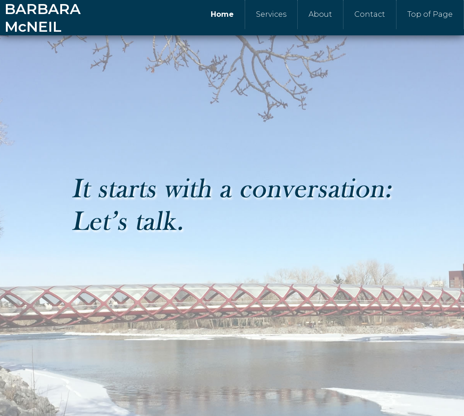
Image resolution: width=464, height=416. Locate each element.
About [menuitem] (320, 14)
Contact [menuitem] (369, 14)
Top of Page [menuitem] (430, 14)
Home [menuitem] (222, 14)
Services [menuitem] (271, 14)
